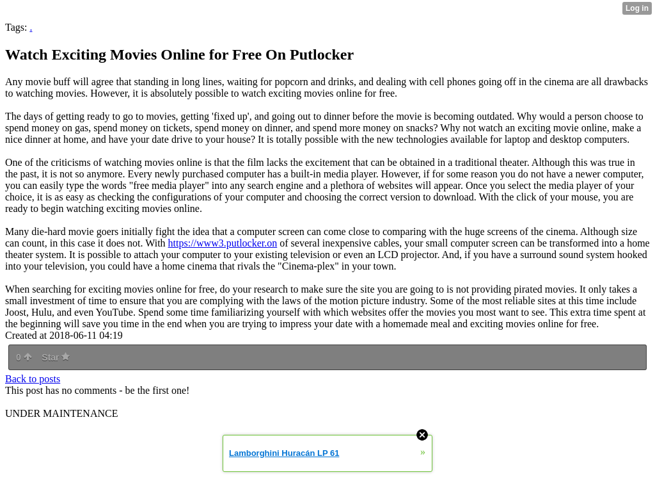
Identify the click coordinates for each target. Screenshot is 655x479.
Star (56, 357)
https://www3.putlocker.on (223, 243)
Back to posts (32, 378)
